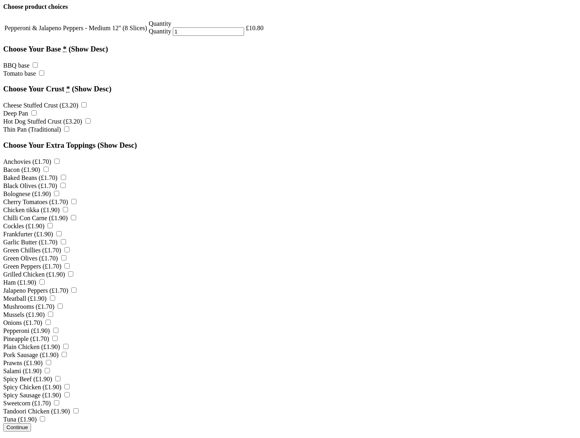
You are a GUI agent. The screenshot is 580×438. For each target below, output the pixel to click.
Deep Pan (20, 113)
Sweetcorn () (31, 403)
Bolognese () (31, 193)
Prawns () (27, 362)
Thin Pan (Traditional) (36, 129)
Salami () (26, 371)
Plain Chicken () (35, 346)
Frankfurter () (32, 234)
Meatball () (29, 298)
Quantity (160, 31)
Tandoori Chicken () (41, 411)
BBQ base (20, 65)
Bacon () (26, 169)
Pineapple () (30, 338)
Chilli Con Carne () (39, 218)
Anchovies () (31, 161)
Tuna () (24, 419)
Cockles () (28, 226)
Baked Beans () (34, 177)
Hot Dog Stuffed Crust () (47, 121)
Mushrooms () (33, 306)
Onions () (27, 322)
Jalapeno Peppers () (40, 290)
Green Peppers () (36, 266)
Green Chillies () (36, 250)
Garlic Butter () (34, 242)
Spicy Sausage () (36, 395)
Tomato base (23, 73)
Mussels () (28, 314)
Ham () (24, 282)
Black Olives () (34, 185)
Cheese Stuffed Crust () (45, 105)
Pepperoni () (30, 330)
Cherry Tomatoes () (40, 201)
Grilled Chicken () (38, 274)
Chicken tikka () (35, 210)
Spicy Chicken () (36, 387)
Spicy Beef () (31, 379)
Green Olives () (34, 258)
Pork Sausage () (35, 354)
